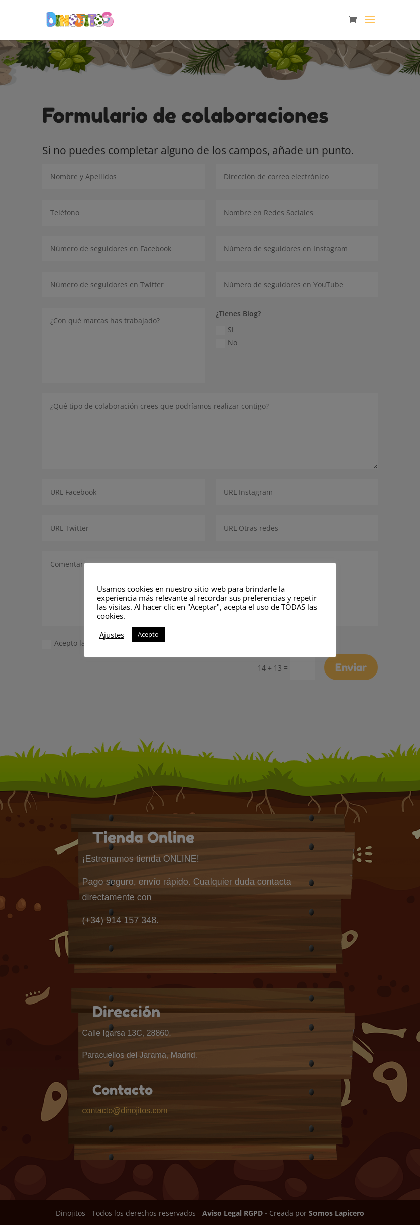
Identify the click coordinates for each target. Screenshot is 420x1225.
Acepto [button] (148, 634)
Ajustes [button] (111, 634)
